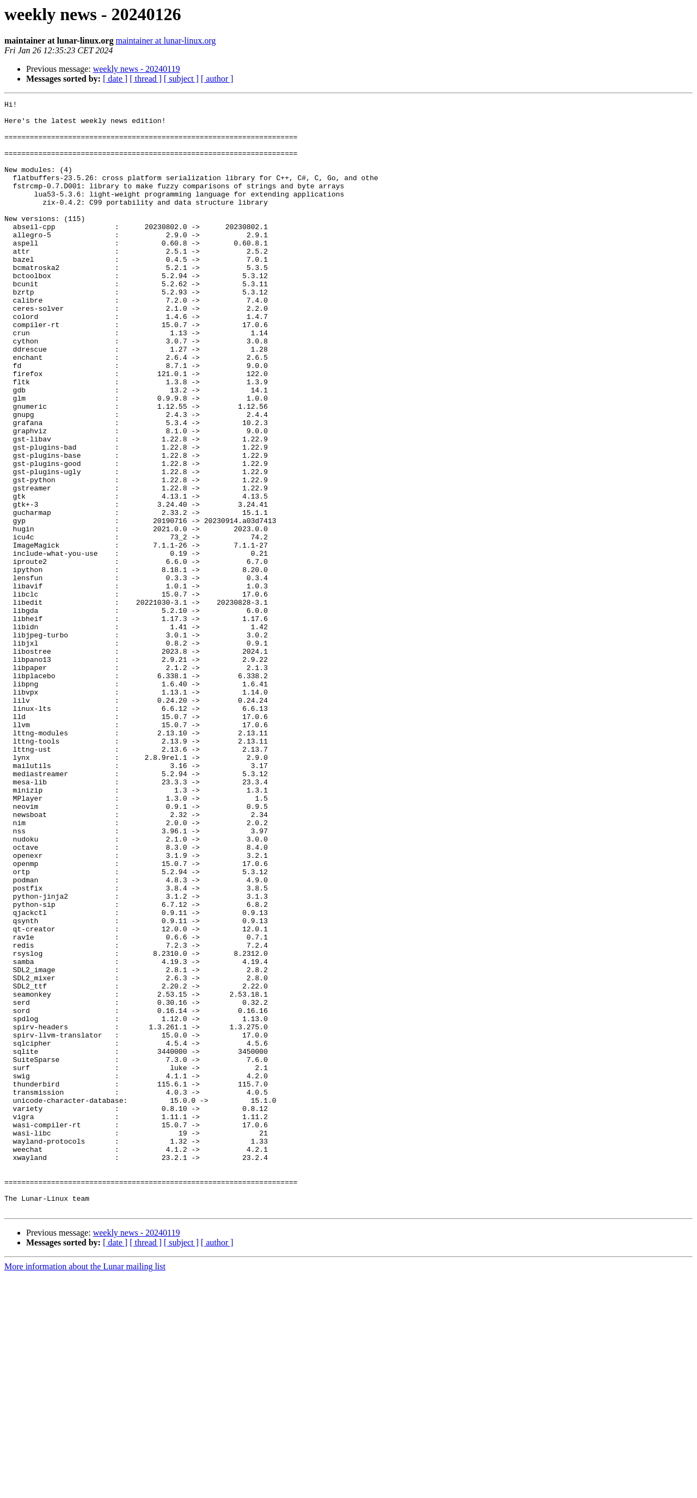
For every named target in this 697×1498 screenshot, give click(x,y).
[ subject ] (181, 78)
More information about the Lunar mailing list (85, 1488)
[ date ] (115, 78)
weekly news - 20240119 (136, 68)
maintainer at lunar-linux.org (165, 40)
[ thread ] (146, 78)
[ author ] (217, 78)
